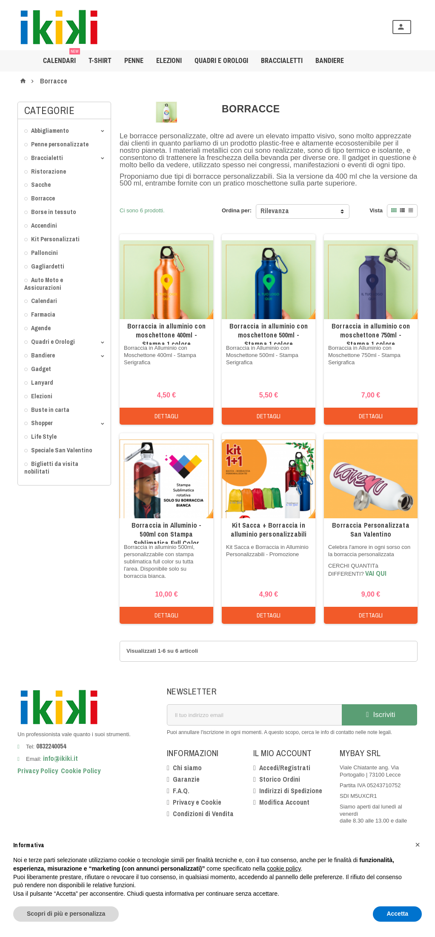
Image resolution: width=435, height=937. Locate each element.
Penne (133, 61)
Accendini (44, 225)
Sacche (41, 184)
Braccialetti (282, 61)
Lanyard (42, 382)
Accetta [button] (397, 913)
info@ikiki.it (59, 758)
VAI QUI (375, 573)
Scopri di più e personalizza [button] (66, 913)
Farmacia (43, 314)
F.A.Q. (181, 790)
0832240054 (51, 746)
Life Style (44, 436)
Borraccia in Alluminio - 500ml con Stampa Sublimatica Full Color (166, 534)
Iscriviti (379, 715)
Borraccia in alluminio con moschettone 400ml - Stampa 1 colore (166, 335)
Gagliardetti (47, 266)
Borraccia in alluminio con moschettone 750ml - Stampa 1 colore (371, 335)
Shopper (42, 423)
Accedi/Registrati (284, 767)
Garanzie (186, 779)
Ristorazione (48, 171)
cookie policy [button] (283, 868)
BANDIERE (329, 61)
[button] (417, 844)
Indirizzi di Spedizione (290, 790)
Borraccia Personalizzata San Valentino (370, 529)
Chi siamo (187, 767)
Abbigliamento (50, 130)
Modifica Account (284, 802)
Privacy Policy (37, 770)
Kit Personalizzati (55, 239)
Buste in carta (50, 410)
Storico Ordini (279, 779)
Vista (376, 210)
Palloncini (44, 253)
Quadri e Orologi (221, 61)
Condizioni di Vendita (203, 813)
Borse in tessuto (53, 212)
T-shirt (100, 61)
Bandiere (43, 355)
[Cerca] (231, 27)
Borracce (43, 198)
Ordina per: (237, 210)
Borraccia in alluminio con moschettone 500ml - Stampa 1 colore (268, 335)
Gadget (41, 369)
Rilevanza (274, 210)
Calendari (61, 57)
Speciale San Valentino (61, 450)
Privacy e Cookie (197, 802)
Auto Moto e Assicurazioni (43, 283)
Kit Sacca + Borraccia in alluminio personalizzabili (269, 529)
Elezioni (169, 61)
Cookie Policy (80, 770)
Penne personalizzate (60, 144)
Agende (41, 328)
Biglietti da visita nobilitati (51, 467)
